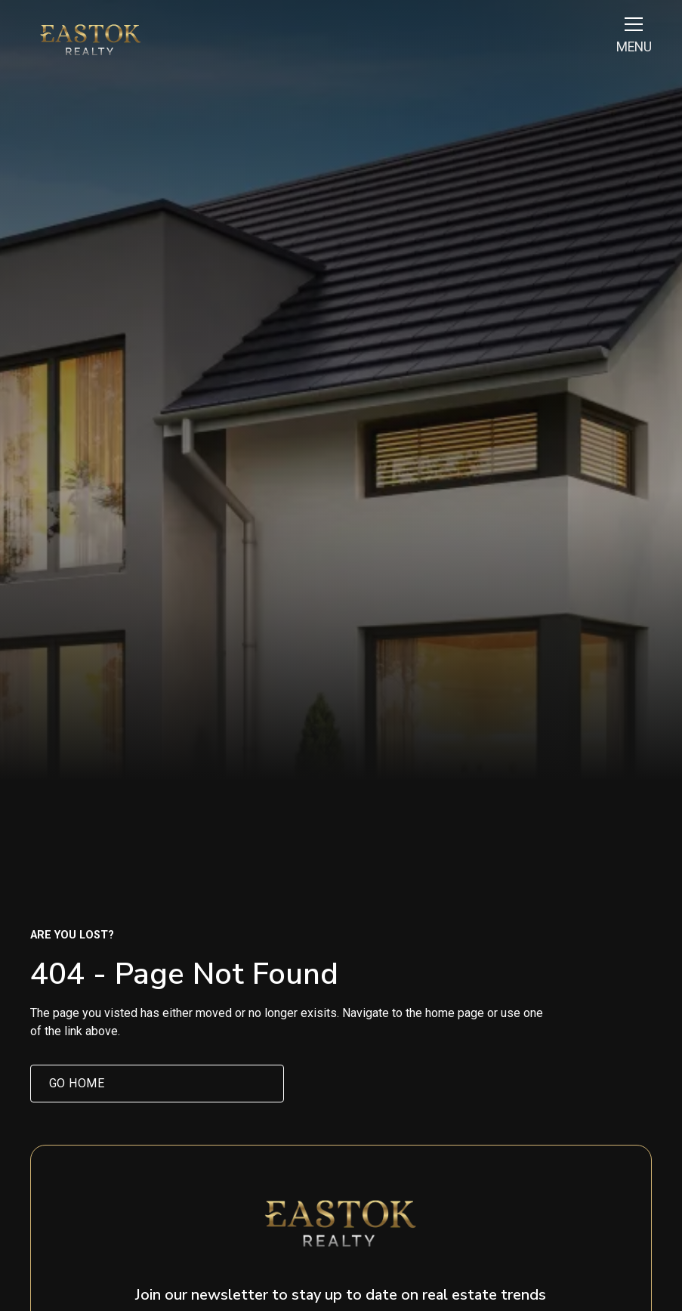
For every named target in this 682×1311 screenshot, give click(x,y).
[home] (90, 40)
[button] (631, 40)
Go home (77, 1083)
